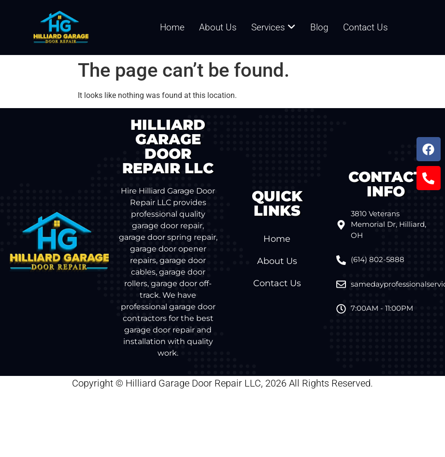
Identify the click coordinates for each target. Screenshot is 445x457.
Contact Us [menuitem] (365, 27)
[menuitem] (273, 28)
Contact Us (277, 283)
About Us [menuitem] (218, 27)
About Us (277, 261)
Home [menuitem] (172, 27)
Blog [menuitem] (319, 27)
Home (276, 239)
